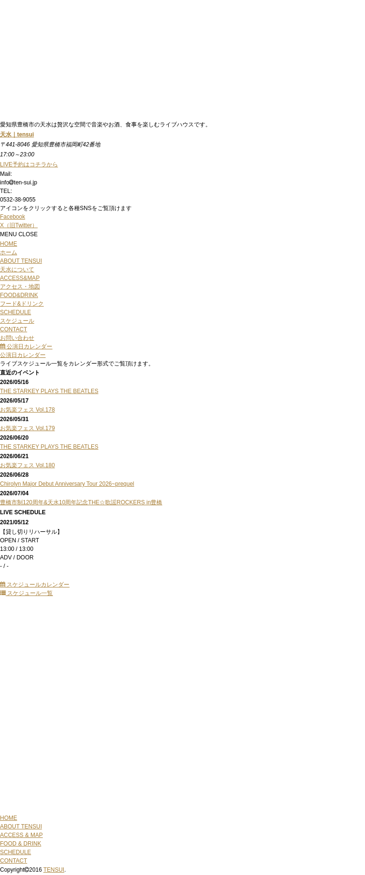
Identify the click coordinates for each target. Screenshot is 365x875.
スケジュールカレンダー (34, 584)
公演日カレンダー (26, 346)
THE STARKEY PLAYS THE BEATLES (49, 391)
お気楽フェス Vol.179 (27, 428)
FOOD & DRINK (20, 843)
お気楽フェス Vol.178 (27, 409)
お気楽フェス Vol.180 (27, 465)
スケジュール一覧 (26, 593)
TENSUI (53, 869)
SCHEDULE (15, 852)
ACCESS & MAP (21, 835)
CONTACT (13, 860)
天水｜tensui (17, 134)
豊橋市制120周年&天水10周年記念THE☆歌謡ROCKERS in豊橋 (81, 502)
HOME (8, 818)
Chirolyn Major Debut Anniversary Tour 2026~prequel (67, 484)
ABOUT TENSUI (21, 826)
